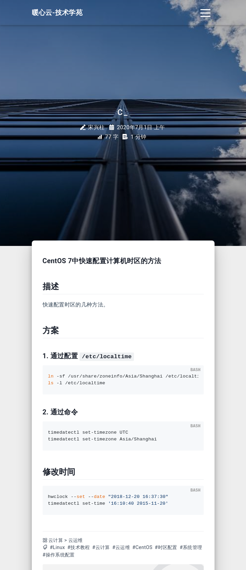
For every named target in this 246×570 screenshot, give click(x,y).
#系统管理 (191, 547)
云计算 (55, 540)
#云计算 (101, 547)
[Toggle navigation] (205, 12)
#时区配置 (166, 547)
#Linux (57, 547)
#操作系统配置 (59, 555)
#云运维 (121, 547)
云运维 (75, 540)
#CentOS (142, 547)
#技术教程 (78, 547)
